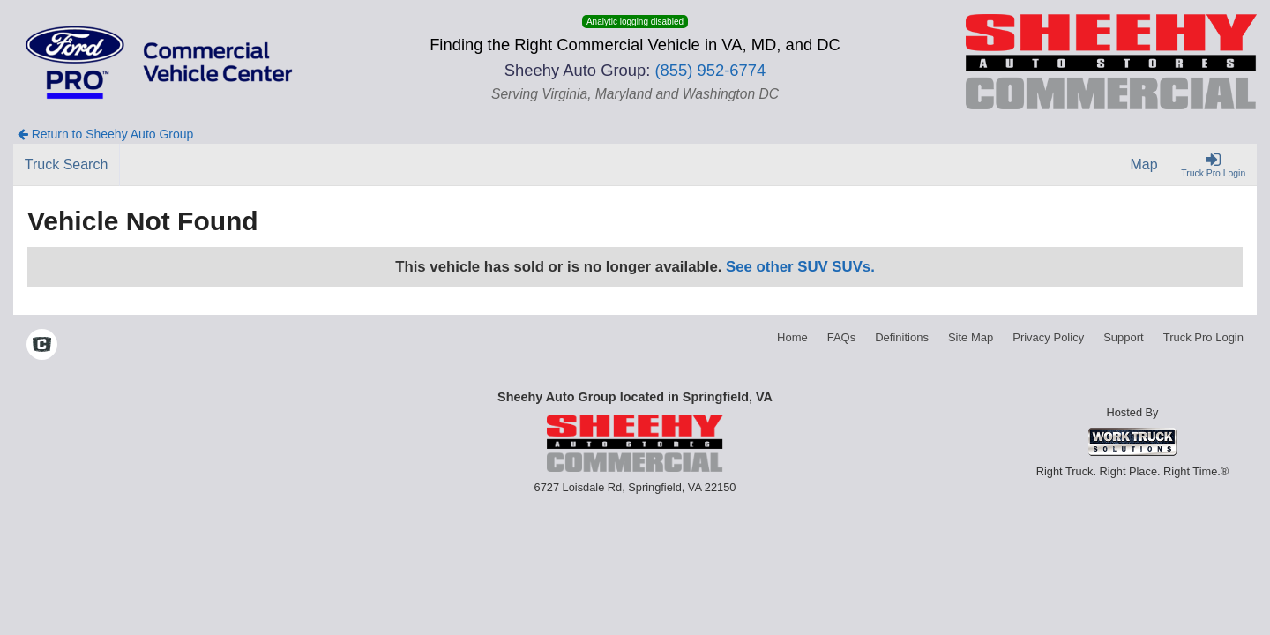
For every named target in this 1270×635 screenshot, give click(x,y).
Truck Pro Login (1203, 337)
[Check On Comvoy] (41, 346)
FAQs (841, 337)
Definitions (902, 337)
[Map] (1144, 165)
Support (1123, 337)
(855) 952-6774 (710, 70)
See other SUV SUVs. (800, 266)
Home (792, 337)
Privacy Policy (1048, 337)
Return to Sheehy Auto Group (106, 134)
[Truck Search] (66, 165)
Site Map (970, 337)
